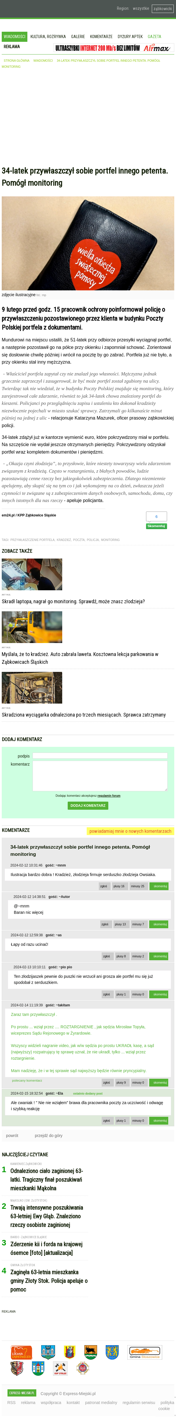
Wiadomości (14, 36)
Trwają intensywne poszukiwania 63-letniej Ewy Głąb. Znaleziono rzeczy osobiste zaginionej (46, 1216)
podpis (24, 756)
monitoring (110, 540)
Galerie (78, 36)
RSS (11, 1402)
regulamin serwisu (139, 1402)
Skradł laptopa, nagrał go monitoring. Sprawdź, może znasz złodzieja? (73, 601)
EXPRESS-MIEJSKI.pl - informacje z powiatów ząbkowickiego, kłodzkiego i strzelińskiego (42, 9)
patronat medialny (101, 1402)
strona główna (16, 60)
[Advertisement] (88, 118)
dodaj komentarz (88, 806)
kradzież (64, 540)
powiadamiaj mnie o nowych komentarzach (130, 831)
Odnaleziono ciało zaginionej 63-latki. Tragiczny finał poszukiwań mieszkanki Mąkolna (46, 1180)
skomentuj (160, 886)
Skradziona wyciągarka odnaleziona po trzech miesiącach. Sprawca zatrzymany (84, 715)
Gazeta (154, 36)
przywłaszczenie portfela (32, 540)
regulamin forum (109, 795)
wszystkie (141, 8)
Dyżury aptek (130, 36)
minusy (137, 886)
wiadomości (43, 60)
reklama (28, 1402)
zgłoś (103, 886)
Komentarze (101, 36)
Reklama (12, 46)
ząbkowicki (163, 8)
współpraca (51, 1402)
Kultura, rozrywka (48, 36)
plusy (118, 886)
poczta (79, 540)
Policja (93, 540)
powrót (12, 1135)
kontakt (73, 1402)
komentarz (20, 764)
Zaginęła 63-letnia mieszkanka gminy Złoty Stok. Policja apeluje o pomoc (49, 1281)
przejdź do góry (49, 1135)
